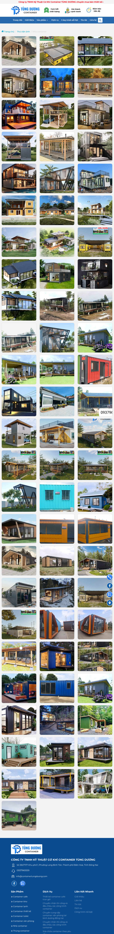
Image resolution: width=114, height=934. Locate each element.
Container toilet (19, 916)
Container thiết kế (21, 911)
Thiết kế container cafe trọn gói (54, 898)
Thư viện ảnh (23, 31)
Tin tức (84, 20)
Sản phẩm (41, 20)
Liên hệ (93, 20)
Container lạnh (19, 906)
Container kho (19, 901)
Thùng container (20, 931)
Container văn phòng (22, 921)
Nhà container (19, 926)
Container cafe (19, 896)
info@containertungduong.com (31, 876)
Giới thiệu (29, 20)
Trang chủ (17, 20)
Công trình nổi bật (69, 20)
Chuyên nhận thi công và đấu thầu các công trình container (55, 906)
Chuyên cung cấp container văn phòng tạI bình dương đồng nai (54, 915)
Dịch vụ (55, 20)
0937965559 (23, 870)
